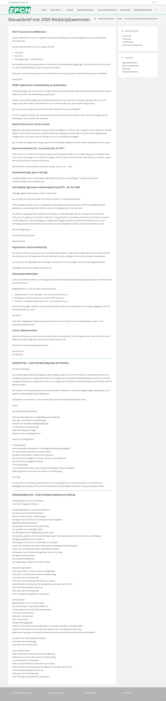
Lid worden (126, 36)
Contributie (126, 39)
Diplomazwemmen (129, 62)
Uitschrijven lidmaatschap (132, 45)
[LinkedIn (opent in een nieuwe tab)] (156, 2)
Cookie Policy (90, 693)
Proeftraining (127, 42)
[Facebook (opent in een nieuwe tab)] (153, 2)
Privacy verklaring (55, 693)
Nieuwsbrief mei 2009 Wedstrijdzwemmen (141, 18)
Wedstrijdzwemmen (130, 72)
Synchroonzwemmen (130, 65)
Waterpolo (126, 69)
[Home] (95, 18)
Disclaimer (126, 693)
